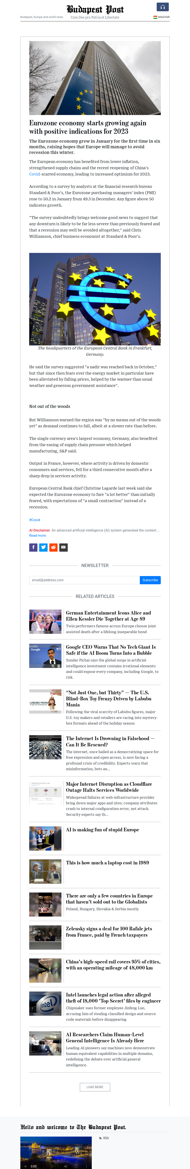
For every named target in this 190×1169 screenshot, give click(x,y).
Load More (95, 1087)
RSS (103, 1138)
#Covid (34, 520)
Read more (37, 535)
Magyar (161, 17)
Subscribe (150, 580)
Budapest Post (95, 9)
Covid (34, 174)
